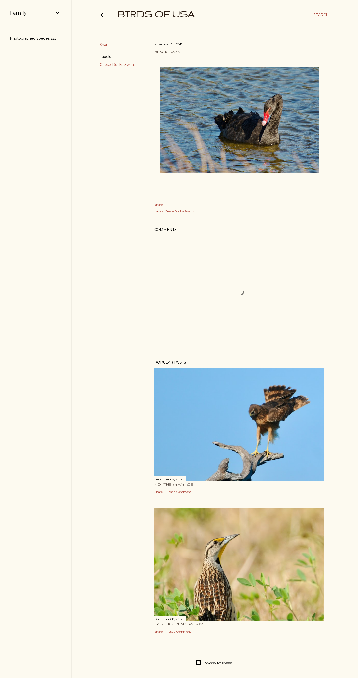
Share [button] (105, 44)
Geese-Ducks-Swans (117, 64)
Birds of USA (156, 14)
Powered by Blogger (214, 663)
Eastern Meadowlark (178, 624)
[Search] (321, 15)
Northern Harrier (174, 484)
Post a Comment (178, 492)
